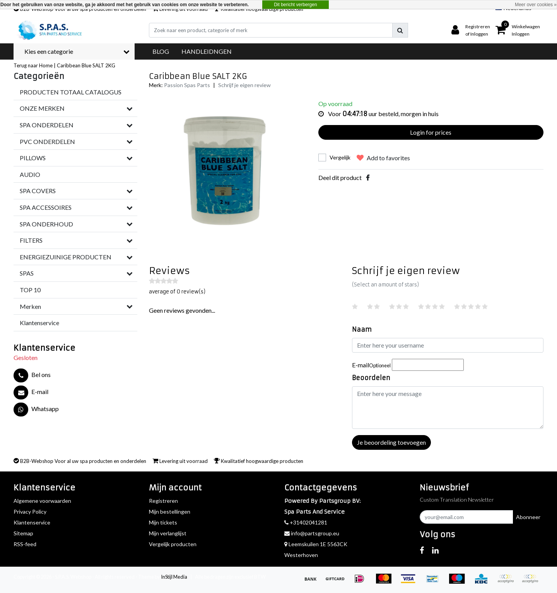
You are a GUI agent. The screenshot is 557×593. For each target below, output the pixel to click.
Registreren (163, 500)
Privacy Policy (30, 511)
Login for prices (430, 132)
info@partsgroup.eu (311, 533)
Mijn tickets (163, 522)
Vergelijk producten (172, 544)
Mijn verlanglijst (167, 533)
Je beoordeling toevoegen (391, 442)
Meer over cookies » (536, 4)
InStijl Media (174, 577)
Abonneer (528, 517)
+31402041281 (305, 522)
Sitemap (23, 533)
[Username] (447, 345)
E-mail (371, 364)
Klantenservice (32, 522)
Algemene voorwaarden (42, 500)
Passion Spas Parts (187, 85)
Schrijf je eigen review (244, 85)
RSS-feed (25, 544)
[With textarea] (447, 407)
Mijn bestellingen (169, 511)
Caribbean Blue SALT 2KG (86, 65)
